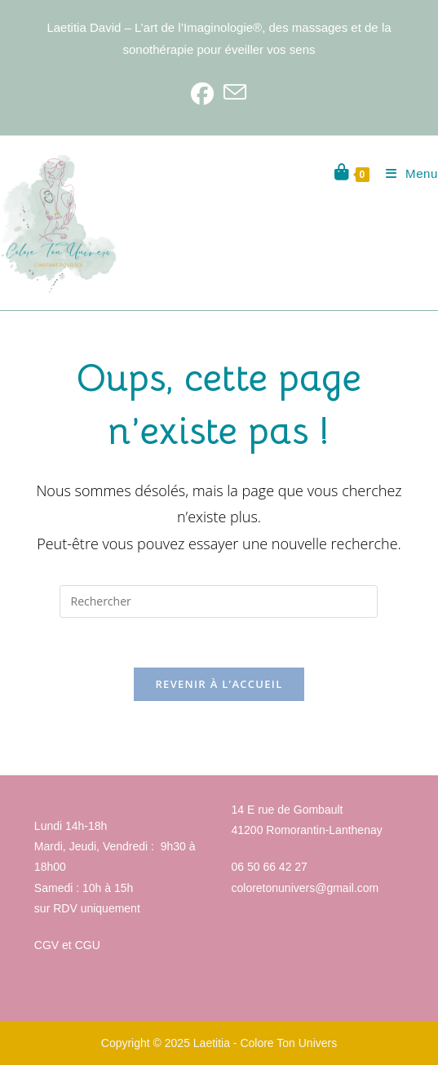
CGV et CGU (67, 945)
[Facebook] (202, 93)
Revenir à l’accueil (218, 684)
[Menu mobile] (406, 173)
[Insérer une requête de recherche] (219, 601)
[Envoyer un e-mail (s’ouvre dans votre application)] (235, 93)
